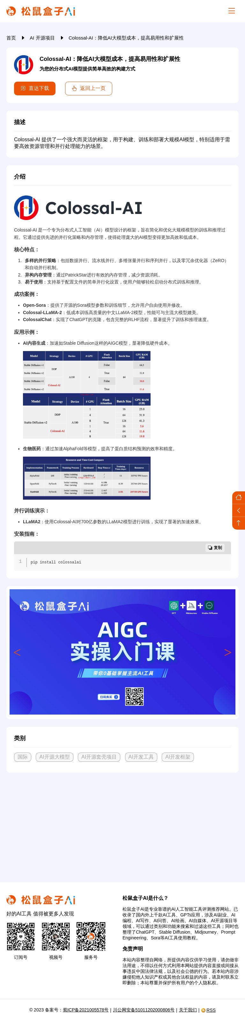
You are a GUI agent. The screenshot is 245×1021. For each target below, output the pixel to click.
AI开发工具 (141, 757)
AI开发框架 (177, 757)
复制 (215, 547)
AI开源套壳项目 (99, 757)
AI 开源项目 (43, 37)
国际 (23, 757)
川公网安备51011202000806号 (143, 1009)
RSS (208, 1010)
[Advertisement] (122, 825)
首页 (11, 37)
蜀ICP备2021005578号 (85, 1009)
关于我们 (188, 1009)
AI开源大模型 (54, 757)
